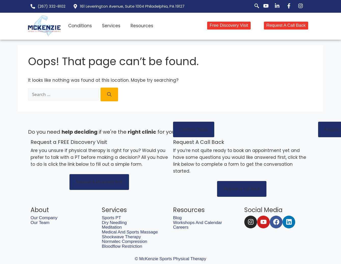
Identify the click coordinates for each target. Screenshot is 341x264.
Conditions (80, 26)
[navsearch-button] (254, 6)
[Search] (109, 94)
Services (111, 26)
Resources (142, 26)
